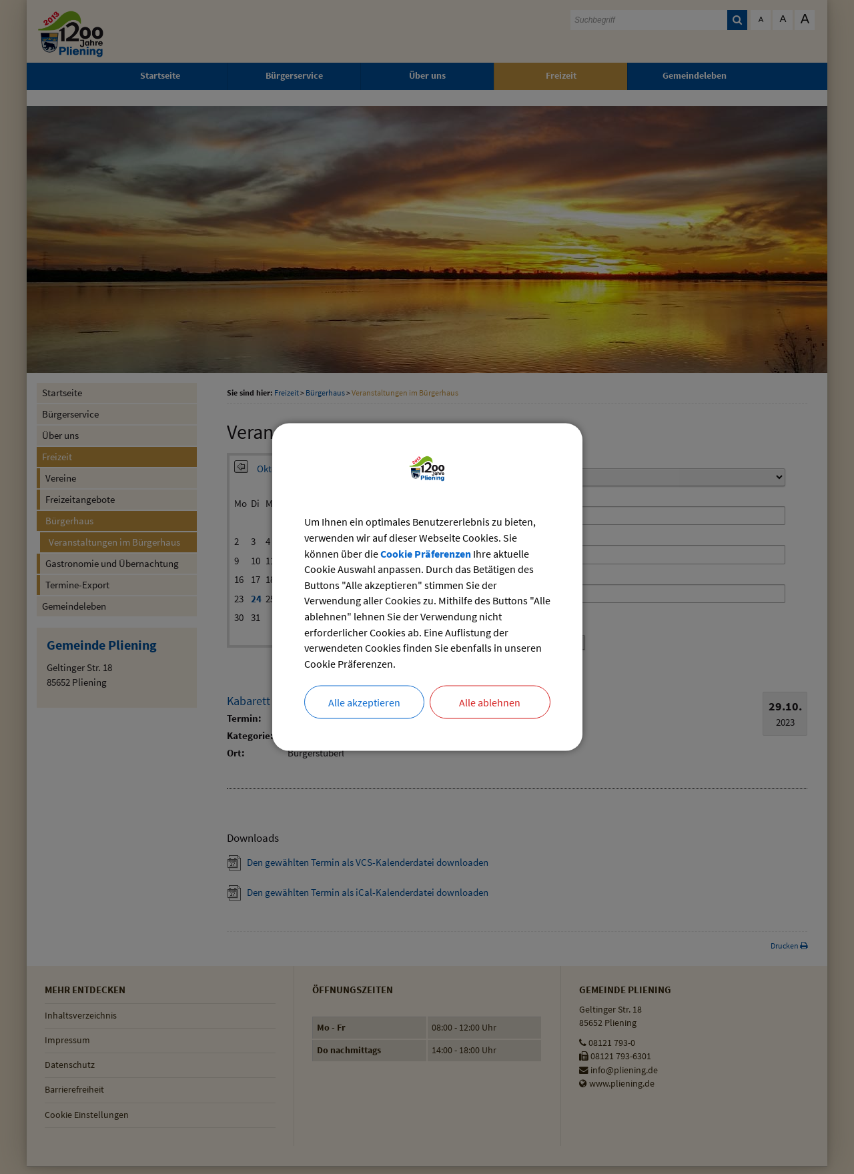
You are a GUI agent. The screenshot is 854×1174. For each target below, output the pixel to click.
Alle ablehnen (489, 703)
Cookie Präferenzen (425, 553)
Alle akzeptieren (364, 703)
